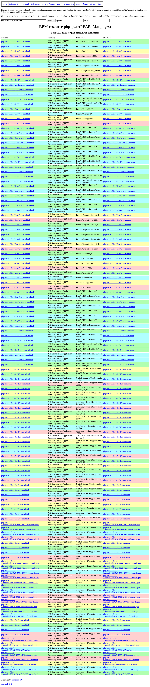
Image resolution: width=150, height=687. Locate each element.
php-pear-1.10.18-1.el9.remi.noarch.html (17, 167)
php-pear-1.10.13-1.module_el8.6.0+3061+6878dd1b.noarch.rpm (121, 601)
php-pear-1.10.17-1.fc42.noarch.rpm (117, 234)
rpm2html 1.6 (17, 680)
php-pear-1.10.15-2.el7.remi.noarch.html (17, 350)
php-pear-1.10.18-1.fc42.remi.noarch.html (17, 138)
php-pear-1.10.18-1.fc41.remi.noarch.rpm (119, 148)
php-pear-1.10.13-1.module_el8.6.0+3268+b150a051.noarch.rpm (121, 581)
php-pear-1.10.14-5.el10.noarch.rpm (117, 442)
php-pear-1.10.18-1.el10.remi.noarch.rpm (119, 157)
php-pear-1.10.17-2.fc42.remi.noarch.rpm (119, 196)
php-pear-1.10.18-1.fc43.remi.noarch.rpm (119, 128)
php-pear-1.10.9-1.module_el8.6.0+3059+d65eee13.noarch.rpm (121, 639)
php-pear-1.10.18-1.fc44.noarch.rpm (117, 109)
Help (99, 4)
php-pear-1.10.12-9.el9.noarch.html (15, 620)
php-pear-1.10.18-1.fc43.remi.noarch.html (17, 128)
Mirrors (93, 4)
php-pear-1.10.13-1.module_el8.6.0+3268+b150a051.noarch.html (19, 581)
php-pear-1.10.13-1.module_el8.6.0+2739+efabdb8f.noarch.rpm (121, 605)
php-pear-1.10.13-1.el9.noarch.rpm (116, 543)
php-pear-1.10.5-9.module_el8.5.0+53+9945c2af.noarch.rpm (120, 663)
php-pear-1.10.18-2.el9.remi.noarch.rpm (118, 90)
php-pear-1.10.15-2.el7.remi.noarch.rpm (118, 350)
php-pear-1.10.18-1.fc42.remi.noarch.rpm (119, 138)
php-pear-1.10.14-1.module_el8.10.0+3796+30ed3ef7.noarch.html (20, 524)
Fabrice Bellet (6, 684)
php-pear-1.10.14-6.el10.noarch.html (15, 369)
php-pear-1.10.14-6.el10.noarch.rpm (117, 369)
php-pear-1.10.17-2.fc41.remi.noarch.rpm (119, 205)
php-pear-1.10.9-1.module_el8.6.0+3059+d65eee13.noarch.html (19, 639)
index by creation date (65, 4)
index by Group (15, 4)
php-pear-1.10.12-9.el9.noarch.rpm (116, 620)
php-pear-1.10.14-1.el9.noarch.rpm (116, 485)
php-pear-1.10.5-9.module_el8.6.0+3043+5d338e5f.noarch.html (19, 659)
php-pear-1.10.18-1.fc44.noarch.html (15, 109)
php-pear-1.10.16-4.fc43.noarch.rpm (117, 254)
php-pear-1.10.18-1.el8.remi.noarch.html (17, 176)
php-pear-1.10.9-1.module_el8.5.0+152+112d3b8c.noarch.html (19, 644)
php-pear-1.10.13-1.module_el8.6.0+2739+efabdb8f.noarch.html (19, 605)
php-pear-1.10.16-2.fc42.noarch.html (15, 273)
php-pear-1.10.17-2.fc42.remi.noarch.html (17, 196)
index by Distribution (31, 4)
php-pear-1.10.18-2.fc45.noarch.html (15, 41)
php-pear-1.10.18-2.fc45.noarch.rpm (117, 41)
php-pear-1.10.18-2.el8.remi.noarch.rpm (118, 99)
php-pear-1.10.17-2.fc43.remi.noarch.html (17, 186)
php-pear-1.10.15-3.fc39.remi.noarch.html (17, 321)
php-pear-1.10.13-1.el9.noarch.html (15, 543)
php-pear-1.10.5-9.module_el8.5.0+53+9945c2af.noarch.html (18, 663)
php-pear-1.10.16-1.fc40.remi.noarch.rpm (119, 302)
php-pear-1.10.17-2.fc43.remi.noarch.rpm (119, 186)
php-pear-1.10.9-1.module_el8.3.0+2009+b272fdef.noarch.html (19, 654)
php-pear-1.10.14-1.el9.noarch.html (15, 485)
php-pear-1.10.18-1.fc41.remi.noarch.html (17, 148)
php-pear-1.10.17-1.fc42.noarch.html (15, 234)
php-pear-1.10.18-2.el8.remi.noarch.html (17, 99)
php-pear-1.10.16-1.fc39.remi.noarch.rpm (119, 311)
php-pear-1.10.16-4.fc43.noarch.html (15, 254)
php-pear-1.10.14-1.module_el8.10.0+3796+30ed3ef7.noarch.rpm (121, 524)
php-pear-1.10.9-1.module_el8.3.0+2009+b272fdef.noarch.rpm (121, 654)
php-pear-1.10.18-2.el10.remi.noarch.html (17, 80)
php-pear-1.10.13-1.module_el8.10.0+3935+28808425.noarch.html (20, 562)
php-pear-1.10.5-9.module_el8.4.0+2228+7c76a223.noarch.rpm (121, 668)
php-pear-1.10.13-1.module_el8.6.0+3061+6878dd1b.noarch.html (19, 601)
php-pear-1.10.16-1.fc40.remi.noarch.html (17, 302)
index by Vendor (48, 4)
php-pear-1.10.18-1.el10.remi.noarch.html (17, 157)
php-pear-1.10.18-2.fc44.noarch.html (15, 61)
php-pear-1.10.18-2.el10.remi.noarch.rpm (119, 80)
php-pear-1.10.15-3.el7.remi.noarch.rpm (118, 331)
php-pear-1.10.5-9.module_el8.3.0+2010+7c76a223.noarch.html (19, 673)
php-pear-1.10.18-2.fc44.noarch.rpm (117, 61)
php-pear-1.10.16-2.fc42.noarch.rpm (117, 273)
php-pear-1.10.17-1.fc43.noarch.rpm (117, 215)
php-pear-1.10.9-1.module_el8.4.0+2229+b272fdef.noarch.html (19, 649)
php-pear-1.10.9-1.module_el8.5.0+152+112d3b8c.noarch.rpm (121, 644)
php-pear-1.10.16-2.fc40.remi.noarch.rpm (119, 292)
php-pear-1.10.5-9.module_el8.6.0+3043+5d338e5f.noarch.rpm (121, 659)
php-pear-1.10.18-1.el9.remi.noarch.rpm (118, 167)
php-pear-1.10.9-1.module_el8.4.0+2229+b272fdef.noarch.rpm (121, 649)
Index (5, 4)
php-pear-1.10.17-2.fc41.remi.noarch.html (17, 205)
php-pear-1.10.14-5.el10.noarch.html (15, 442)
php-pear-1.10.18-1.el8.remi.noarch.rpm (118, 176)
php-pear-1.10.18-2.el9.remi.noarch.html (17, 90)
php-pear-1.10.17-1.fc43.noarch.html (15, 215)
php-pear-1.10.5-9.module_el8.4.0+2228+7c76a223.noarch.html (19, 668)
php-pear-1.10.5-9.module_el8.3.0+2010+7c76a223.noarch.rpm (121, 673)
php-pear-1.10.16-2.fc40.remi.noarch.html (17, 292)
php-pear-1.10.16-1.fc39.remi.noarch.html (17, 311)
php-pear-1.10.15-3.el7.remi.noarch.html (17, 331)
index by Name (82, 4)
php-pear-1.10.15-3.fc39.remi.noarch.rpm (119, 321)
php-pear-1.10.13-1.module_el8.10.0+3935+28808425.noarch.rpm (122, 562)
